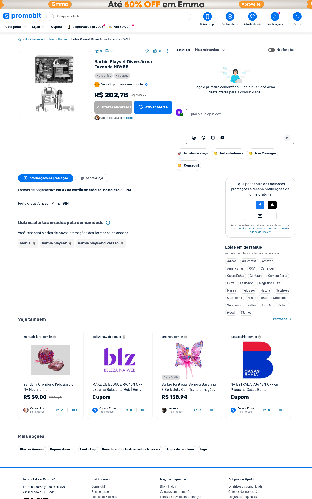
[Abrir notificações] (275, 19)
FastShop (246, 283)
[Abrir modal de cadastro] (297, 19)
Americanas (235, 268)
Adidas (231, 261)
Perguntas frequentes (242, 497)
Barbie (64, 39)
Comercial (98, 486)
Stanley (246, 312)
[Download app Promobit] (207, 19)
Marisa (231, 290)
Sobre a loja (92, 178)
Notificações (285, 50)
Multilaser (248, 290)
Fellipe (128, 117)
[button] (245, 205)
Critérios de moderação (243, 491)
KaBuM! (267, 305)
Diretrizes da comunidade (245, 486)
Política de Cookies (259, 232)
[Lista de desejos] (153, 107)
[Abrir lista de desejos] (252, 19)
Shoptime (280, 298)
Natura (265, 290)
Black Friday (168, 486)
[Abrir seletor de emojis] (194, 137)
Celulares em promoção (175, 491)
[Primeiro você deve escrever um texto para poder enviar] (287, 137)
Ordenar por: (183, 49)
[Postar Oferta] (230, 19)
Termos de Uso (278, 228)
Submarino (234, 305)
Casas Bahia (235, 276)
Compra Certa (277, 276)
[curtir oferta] (157, 51)
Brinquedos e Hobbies (41, 39)
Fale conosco (100, 491)
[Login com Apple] (272, 205)
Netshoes (282, 290)
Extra (230, 283)
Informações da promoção (45, 178)
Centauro (256, 276)
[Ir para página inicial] (21, 39)
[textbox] (240, 119)
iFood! (231, 312)
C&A (252, 268)
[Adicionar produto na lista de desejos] (147, 51)
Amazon (267, 261)
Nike (251, 298)
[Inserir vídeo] (222, 137)
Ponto (263, 298)
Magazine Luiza (269, 283)
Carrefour (267, 268)
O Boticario (234, 298)
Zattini (252, 305)
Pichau (282, 305)
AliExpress (249, 261)
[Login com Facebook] (260, 205)
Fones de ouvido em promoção (180, 497)
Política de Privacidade (253, 228)
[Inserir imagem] (213, 137)
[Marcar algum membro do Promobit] (203, 137)
